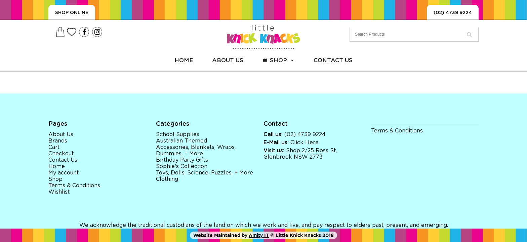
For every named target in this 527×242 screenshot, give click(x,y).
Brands (57, 141)
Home (183, 60)
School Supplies (177, 134)
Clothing (167, 179)
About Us (227, 60)
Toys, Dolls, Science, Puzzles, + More (204, 172)
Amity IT (259, 235)
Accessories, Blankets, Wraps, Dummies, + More (196, 150)
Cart (53, 147)
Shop (282, 60)
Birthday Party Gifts (182, 160)
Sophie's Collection (181, 166)
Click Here (304, 142)
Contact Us (333, 60)
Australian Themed (181, 141)
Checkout (61, 153)
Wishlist (59, 192)
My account (63, 172)
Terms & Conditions (74, 185)
